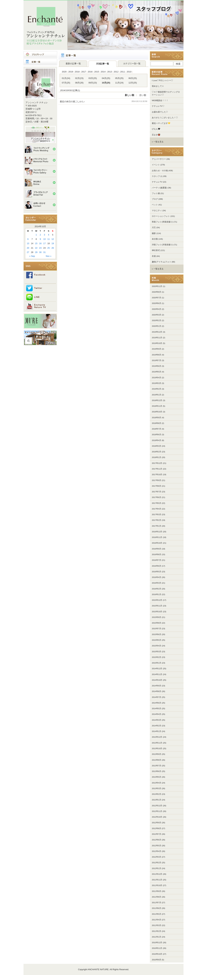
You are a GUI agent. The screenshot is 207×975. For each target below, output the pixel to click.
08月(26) (79, 82)
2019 (70, 71)
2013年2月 (156, 794)
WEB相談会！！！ (160, 100)
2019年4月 (156, 378)
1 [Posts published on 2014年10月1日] (36, 235)
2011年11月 (157, 880)
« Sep (32, 256)
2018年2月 (156, 452)
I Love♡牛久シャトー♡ (162, 80)
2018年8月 (156, 423)
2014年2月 (156, 726)
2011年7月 (156, 903)
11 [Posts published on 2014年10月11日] (48, 239)
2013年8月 (156, 760)
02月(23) (79, 78)
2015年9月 (156, 617)
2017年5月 (156, 503)
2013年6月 (156, 771)
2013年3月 (156, 788)
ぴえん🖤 (156, 129)
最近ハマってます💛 (161, 123)
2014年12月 (157, 669)
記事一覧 (40, 62)
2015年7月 (156, 629)
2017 (83, 71)
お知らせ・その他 (160, 171)
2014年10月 (157, 680)
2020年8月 (156, 292)
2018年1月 (156, 457)
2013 (109, 71)
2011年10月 (157, 885)
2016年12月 (157, 532)
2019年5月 (156, 372)
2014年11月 (157, 674)
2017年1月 (156, 526)
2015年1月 (156, 663)
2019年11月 (157, 338)
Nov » (48, 256)
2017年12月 (157, 463)
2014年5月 (156, 709)
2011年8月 (156, 897)
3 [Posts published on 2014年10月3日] (44, 235)
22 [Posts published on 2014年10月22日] (36, 248)
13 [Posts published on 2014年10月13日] (28, 243)
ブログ (155, 199)
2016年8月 (156, 554)
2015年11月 (157, 606)
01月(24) (66, 78)
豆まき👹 (156, 135)
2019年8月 (156, 355)
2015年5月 (156, 640)
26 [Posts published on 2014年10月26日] (53, 248)
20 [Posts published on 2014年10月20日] (28, 248)
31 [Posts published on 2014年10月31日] (44, 252)
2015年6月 (156, 634)
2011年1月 (156, 937)
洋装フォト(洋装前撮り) (162, 245)
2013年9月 (156, 754)
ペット (155, 205)
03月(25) (92, 78)
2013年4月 (156, 783)
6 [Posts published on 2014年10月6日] (27, 239)
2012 (116, 71)
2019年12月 (157, 332)
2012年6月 (156, 840)
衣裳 (154, 256)
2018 (77, 71)
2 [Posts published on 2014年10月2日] (40, 235)
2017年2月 (156, 520)
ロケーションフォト (161, 216)
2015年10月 (157, 612)
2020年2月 (156, 320)
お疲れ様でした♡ (160, 112)
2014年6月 (156, 703)
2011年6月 (156, 908)
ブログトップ (40, 54)
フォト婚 (156, 193)
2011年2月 (156, 931)
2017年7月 (156, 492)
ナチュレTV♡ (158, 106)
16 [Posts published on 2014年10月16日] (40, 243)
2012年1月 (156, 868)
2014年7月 (156, 697)
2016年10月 (157, 543)
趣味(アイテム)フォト (161, 262)
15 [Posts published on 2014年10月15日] (36, 243)
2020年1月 (156, 326)
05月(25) (119, 78)
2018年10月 (157, 412)
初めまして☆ (158, 86)
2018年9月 (156, 418)
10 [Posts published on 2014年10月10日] (44, 239)
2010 (129, 71)
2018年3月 (156, 446)
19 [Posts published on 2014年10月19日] (53, 243)
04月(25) (106, 78)
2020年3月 (156, 315)
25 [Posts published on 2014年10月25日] (48, 248)
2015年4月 (156, 646)
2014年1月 (156, 731)
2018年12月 (157, 400)
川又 (154, 228)
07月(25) (66, 82)
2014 (103, 71)
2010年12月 (157, 943)
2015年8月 (156, 623)
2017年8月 (156, 486)
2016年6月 (156, 566)
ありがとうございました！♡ (165, 118)
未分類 (155, 239)
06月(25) (132, 78)
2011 (122, 71)
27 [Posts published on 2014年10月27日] (28, 252)
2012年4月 (156, 851)
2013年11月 (157, 743)
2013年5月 (156, 777)
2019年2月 (156, 389)
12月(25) (132, 82)
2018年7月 (156, 429)
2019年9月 (156, 349)
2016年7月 (156, 560)
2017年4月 (156, 509)
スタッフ (156, 176)
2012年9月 (156, 823)
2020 (64, 71)
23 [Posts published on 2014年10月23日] (40, 248)
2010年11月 (157, 948)
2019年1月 (156, 395)
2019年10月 (157, 343)
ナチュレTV (157, 182)
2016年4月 (156, 577)
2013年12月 (157, 737)
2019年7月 (156, 360)
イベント (156, 165)
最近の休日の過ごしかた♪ (72, 101)
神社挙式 (156, 250)
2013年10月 (157, 748)
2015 (96, 71)
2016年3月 (156, 583)
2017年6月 (156, 497)
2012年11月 (157, 811)
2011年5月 (156, 914)
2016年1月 (156, 594)
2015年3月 (156, 652)
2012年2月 (156, 863)
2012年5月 (156, 846)
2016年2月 (156, 589)
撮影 (154, 233)
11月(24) (119, 82)
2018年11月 (157, 406)
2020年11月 (157, 286)
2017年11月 (157, 469)
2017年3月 (156, 514)
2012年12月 (157, 806)
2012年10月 (157, 817)
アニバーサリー (159, 159)
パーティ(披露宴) (159, 188)
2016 (90, 71)
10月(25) (106, 82)
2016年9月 (156, 549)
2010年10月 (157, 954)
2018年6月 (156, 435)
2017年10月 (157, 475)
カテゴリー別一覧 (131, 63)
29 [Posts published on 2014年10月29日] (36, 252)
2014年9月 (156, 686)
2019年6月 (156, 366)
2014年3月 (156, 720)
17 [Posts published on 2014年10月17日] (44, 243)
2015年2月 (156, 657)
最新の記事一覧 (73, 63)
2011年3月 (156, 925)
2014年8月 (156, 691)
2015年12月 (157, 600)
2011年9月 (156, 891)
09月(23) (92, 82)
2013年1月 (156, 800)
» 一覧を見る (158, 142)
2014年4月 (156, 714)
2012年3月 (156, 857)
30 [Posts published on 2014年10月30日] (40, 252)
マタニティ (157, 211)
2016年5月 (156, 572)
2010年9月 (156, 960)
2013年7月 (156, 766)
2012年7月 (156, 834)
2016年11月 (157, 537)
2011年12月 (157, 874)
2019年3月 (156, 383)
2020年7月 (156, 298)
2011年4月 (156, 920)
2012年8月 (156, 828)
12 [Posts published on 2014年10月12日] (53, 239)
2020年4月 (156, 309)
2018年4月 (156, 440)
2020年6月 (156, 303)
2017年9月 (156, 480)
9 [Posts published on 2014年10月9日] (40, 239)
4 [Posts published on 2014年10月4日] (48, 235)
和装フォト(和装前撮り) (162, 222)
